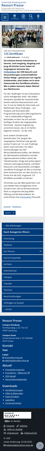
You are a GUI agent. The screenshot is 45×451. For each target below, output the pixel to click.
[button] (23, 17)
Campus (8, 277)
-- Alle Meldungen (12, 225)
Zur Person (9, 251)
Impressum (11, 433)
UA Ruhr (8, 264)
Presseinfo (16, 207)
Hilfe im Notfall (13, 429)
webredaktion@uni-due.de (17, 360)
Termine (8, 289)
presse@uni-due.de (14, 357)
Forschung (9, 238)
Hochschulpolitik (12, 257)
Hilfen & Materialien (14, 393)
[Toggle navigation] (5, 17)
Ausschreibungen (12, 296)
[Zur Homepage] (22, 2)
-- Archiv (8, 309)
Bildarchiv (22, 373)
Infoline (21, 425)
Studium (7, 207)
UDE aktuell (10, 376)
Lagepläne (10, 400)
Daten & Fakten (12, 396)
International (10, 270)
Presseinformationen (14, 369)
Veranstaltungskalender (16, 379)
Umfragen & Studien (14, 302)
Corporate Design (13, 403)
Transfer (8, 283)
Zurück (8, 213)
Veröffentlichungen (14, 390)
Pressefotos (10, 373)
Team (5, 350)
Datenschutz (29, 433)
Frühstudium (10, 72)
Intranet (9, 425)
